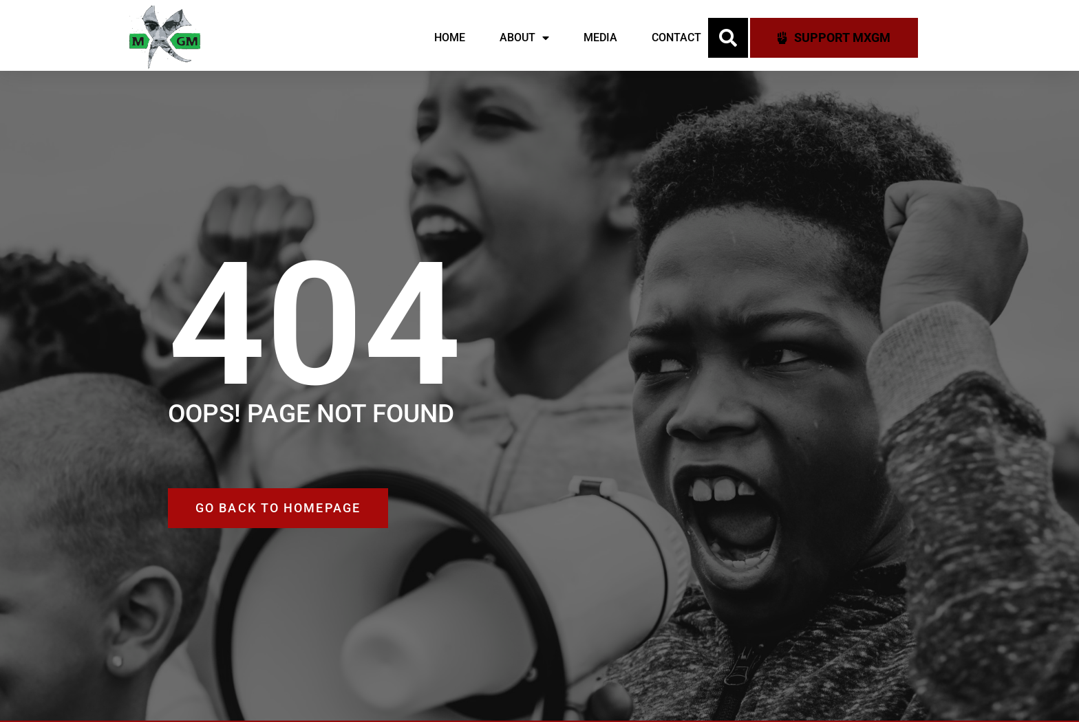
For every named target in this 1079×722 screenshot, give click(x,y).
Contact (676, 37)
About (524, 37)
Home (449, 37)
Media (600, 37)
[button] (728, 38)
